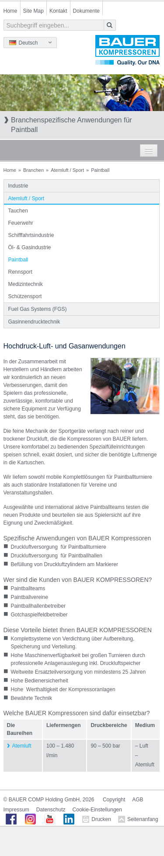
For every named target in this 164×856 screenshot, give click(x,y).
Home (10, 11)
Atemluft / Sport (67, 170)
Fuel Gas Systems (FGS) (37, 309)
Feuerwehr (20, 223)
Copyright (114, 800)
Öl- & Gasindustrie (29, 247)
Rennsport (20, 272)
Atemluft (21, 746)
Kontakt (58, 11)
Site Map (33, 11)
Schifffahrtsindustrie (31, 235)
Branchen (33, 170)
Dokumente (86, 11)
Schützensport (25, 296)
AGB (137, 800)
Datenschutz (51, 810)
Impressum (16, 810)
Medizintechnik (25, 284)
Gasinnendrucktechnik (34, 322)
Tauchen (18, 211)
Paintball (18, 260)
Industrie (18, 186)
